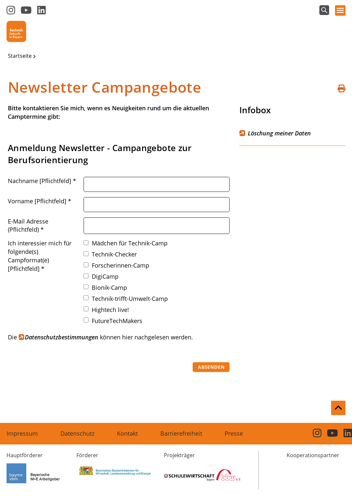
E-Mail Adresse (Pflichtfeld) (28, 225)
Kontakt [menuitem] (127, 433)
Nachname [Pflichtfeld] (42, 181)
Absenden (211, 367)
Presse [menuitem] (234, 433)
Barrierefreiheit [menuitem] (181, 433)
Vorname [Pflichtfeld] (39, 201)
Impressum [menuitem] (22, 433)
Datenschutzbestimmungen (61, 337)
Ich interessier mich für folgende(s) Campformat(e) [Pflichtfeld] (40, 255)
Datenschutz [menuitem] (77, 433)
